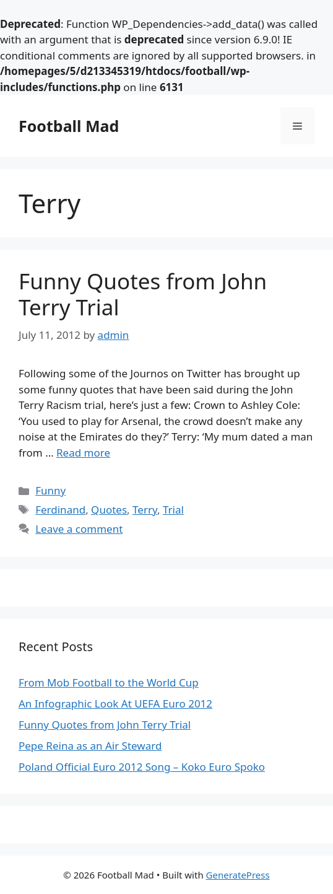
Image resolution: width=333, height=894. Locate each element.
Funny (50, 490)
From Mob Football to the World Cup (109, 682)
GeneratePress (238, 875)
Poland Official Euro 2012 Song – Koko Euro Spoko (142, 767)
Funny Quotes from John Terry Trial (143, 294)
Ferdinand (60, 509)
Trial (173, 509)
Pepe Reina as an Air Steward (90, 745)
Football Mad (69, 125)
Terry (144, 509)
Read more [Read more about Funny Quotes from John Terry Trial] (83, 452)
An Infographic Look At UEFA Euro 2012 (115, 703)
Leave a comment (79, 529)
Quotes (109, 509)
